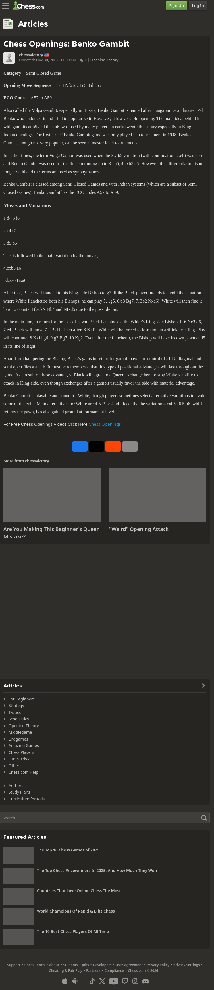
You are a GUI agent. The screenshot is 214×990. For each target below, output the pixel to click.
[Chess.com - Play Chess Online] (30, 5)
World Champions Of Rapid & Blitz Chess (76, 911)
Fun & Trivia (19, 759)
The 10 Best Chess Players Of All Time (73, 931)
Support (13, 964)
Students (70, 964)
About (54, 964)
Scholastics (19, 718)
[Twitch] (125, 981)
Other (14, 765)
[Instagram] (135, 981)
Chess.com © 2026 (143, 970)
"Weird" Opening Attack (139, 529)
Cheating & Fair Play (65, 970)
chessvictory (31, 55)
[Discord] (145, 981)
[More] (130, 446)
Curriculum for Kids (27, 799)
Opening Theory (104, 59)
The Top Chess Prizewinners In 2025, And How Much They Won (97, 870)
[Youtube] (113, 981)
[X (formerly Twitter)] (102, 981)
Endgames (18, 739)
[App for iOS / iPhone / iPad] (64, 981)
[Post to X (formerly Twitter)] (96, 446)
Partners (93, 970)
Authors (16, 785)
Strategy (16, 705)
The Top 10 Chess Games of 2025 (68, 850)
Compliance (114, 970)
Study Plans (19, 792)
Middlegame (20, 732)
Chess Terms (34, 964)
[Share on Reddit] (113, 446)
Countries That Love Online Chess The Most (79, 890)
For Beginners (22, 699)
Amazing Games (24, 745)
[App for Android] (74, 981)
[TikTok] (92, 981)
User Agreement (129, 964)
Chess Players (21, 752)
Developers (102, 964)
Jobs (85, 964)
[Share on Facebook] (80, 446)
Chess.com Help (23, 772)
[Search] (105, 817)
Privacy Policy (158, 964)
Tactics (15, 712)
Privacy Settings (186, 964)
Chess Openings (105, 424)
